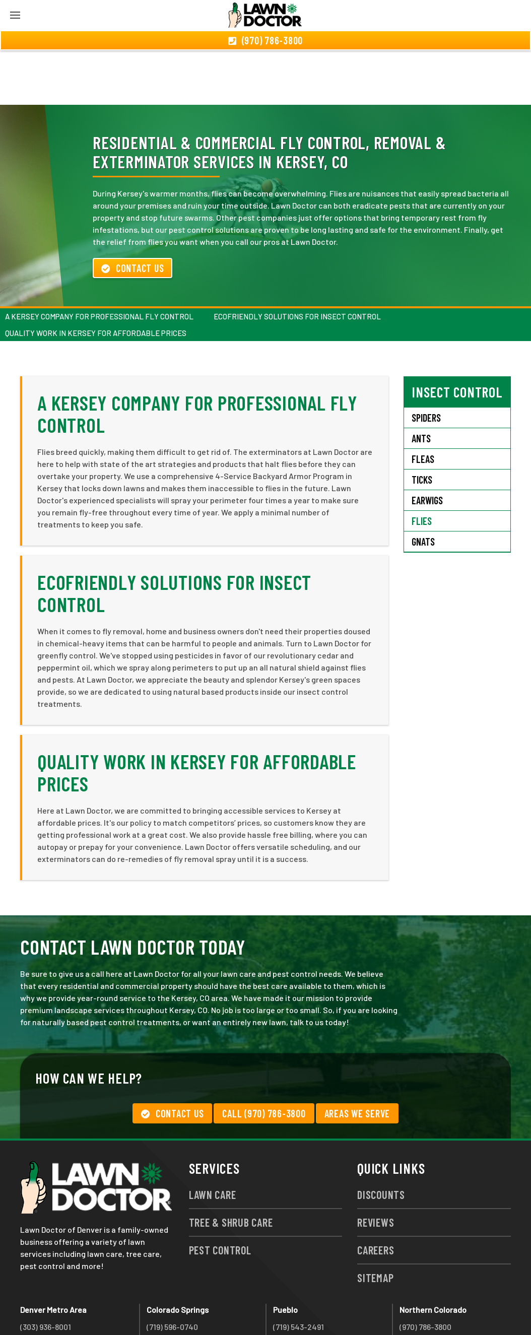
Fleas (423, 404)
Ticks (422, 425)
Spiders (426, 363)
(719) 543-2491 (298, 1272)
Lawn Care (212, 1140)
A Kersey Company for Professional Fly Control (99, 261)
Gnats (423, 487)
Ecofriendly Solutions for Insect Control (297, 261)
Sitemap (375, 1223)
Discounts (381, 1140)
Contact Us (132, 214)
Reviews (375, 1167)
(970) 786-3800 (425, 1272)
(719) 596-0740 (172, 1272)
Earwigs (427, 446)
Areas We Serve (357, 1059)
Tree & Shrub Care (231, 1167)
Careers (375, 1195)
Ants (421, 384)
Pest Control (220, 1195)
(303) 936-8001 (45, 1272)
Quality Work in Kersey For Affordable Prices (95, 278)
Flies (422, 466)
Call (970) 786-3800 (263, 1059)
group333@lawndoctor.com (449, 1308)
